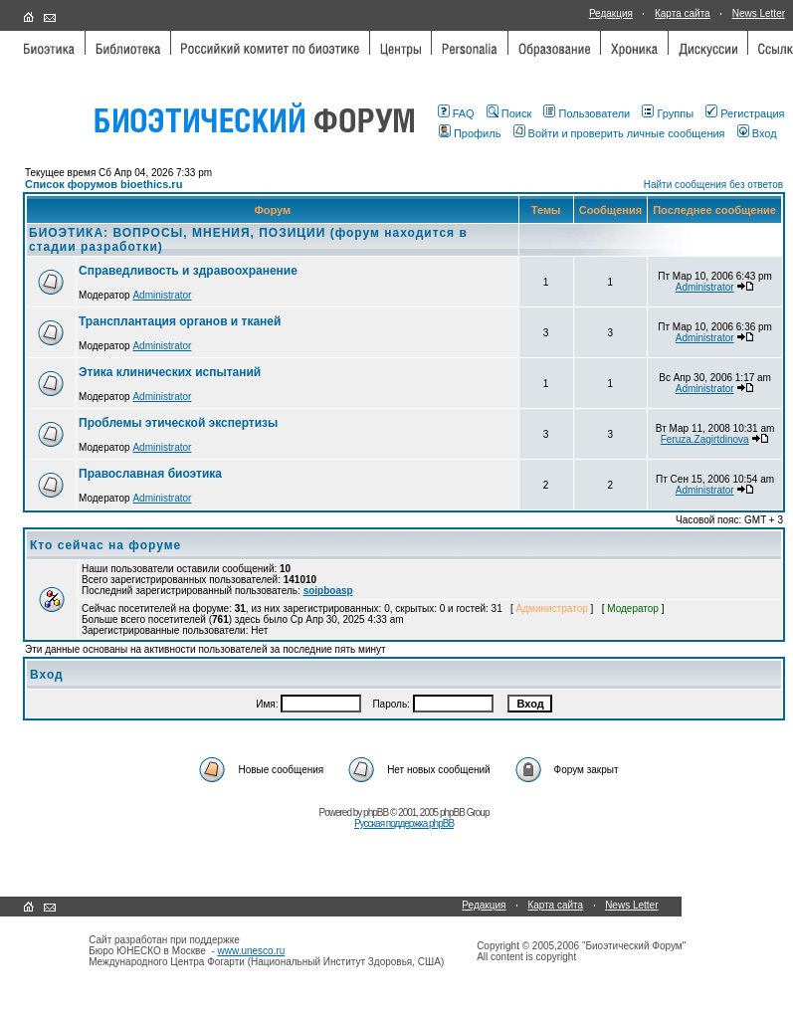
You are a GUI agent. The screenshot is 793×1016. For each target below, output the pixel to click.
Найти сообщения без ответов (713, 184)
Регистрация (744, 113)
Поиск (509, 113)
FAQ (456, 113)
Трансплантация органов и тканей (180, 321)
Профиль (470, 133)
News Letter (758, 13)
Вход (757, 133)
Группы (668, 113)
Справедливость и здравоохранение (188, 271)
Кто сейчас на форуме (105, 545)
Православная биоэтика (150, 474)
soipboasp (328, 590)
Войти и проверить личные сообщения (619, 133)
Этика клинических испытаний (170, 372)
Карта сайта (682, 13)
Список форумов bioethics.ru (103, 184)
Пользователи (586, 113)
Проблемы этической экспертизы (178, 423)
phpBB (375, 812)
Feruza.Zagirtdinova (705, 439)
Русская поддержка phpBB (404, 823)
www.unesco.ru (252, 950)
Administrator (161, 295)
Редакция (611, 13)
